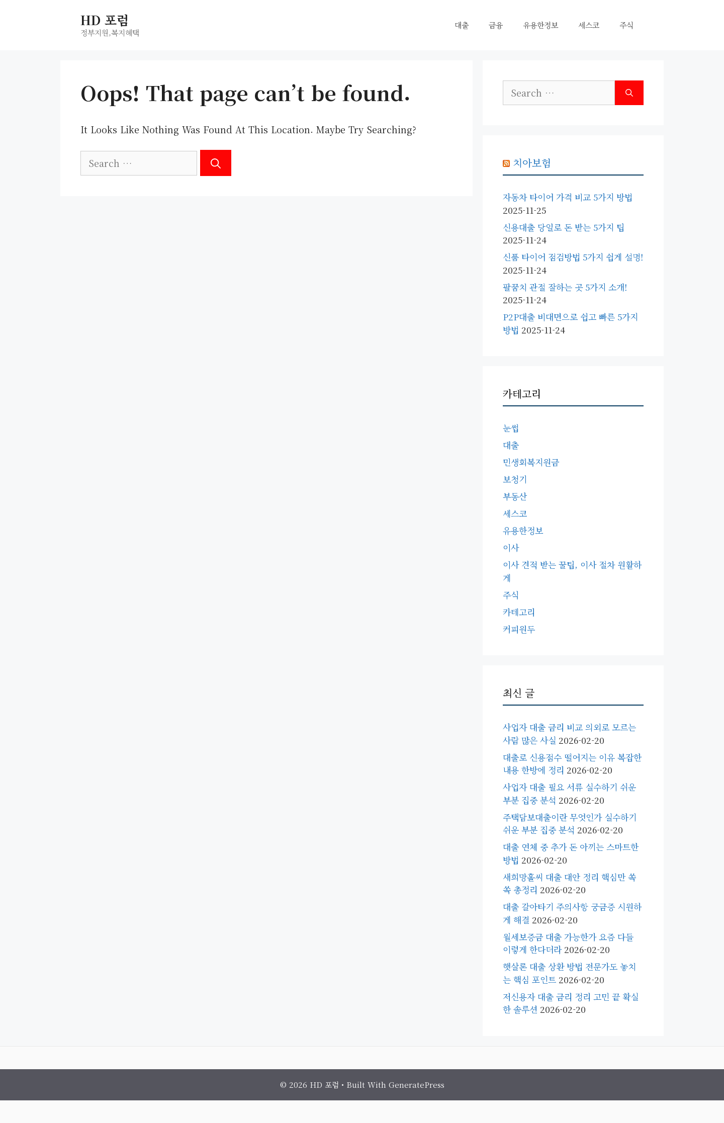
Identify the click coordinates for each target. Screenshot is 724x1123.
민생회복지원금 (531, 462)
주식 (626, 25)
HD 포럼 (104, 20)
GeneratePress (416, 1084)
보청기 (515, 479)
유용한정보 (540, 25)
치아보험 (532, 162)
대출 (462, 25)
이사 (511, 547)
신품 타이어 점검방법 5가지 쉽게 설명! (573, 256)
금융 (496, 25)
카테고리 (519, 612)
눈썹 (511, 427)
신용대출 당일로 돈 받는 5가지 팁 (563, 227)
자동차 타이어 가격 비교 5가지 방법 (567, 197)
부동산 (515, 496)
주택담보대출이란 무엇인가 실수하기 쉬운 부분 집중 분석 (570, 823)
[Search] (215, 163)
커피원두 (519, 629)
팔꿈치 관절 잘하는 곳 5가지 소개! (565, 287)
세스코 (588, 25)
